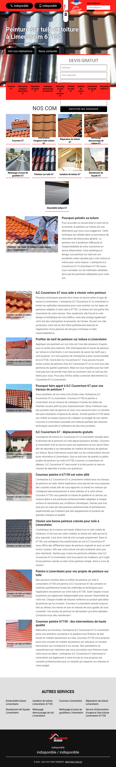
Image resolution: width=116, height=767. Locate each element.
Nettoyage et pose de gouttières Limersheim (71, 711)
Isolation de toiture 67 (80, 90)
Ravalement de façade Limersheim (18, 711)
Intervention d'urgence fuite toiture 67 (23, 90)
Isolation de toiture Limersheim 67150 (42, 702)
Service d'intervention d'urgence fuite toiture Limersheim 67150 (97, 712)
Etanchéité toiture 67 (104, 87)
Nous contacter (48, 51)
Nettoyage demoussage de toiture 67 (48, 88)
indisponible (19, 6)
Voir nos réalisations (20, 51)
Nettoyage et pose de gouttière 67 (60, 91)
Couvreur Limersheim (70, 700)
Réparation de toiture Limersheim (97, 702)
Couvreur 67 (11, 87)
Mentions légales (73, 762)
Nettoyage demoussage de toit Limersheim (43, 712)
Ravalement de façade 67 (92, 88)
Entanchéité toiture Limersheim (16, 702)
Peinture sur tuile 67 (71, 88)
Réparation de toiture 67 (35, 88)
